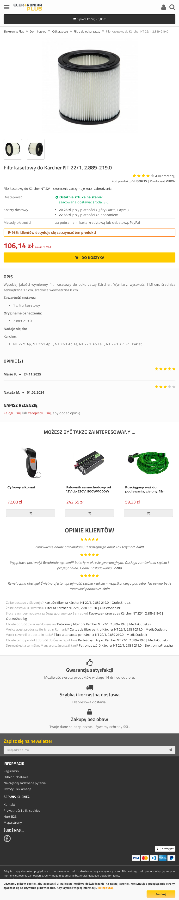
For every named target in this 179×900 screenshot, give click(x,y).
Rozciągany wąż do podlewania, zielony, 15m (145, 489)
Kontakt (9, 804)
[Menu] (7, 7)
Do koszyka (89, 257)
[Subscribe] (170, 750)
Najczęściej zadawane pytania (25, 783)
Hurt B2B (10, 816)
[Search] (172, 7)
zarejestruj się (39, 413)
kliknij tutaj (105, 887)
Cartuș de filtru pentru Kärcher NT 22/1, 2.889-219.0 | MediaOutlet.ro (118, 629)
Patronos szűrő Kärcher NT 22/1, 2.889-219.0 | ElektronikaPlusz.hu (126, 645)
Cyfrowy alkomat (21, 487)
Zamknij (161, 894)
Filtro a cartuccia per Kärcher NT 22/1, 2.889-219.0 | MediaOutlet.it (100, 634)
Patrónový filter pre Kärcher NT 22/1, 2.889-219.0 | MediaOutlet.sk (104, 624)
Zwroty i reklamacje (17, 789)
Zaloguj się (12, 413)
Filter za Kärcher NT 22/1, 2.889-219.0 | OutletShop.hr (82, 608)
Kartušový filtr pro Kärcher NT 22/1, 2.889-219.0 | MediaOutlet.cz (124, 640)
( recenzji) (165, 176)
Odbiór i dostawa (16, 777)
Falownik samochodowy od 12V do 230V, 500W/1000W (88, 489)
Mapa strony (13, 822)
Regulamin (11, 771)
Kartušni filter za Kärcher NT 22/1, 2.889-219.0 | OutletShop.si (87, 602)
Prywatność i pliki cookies (22, 810)
